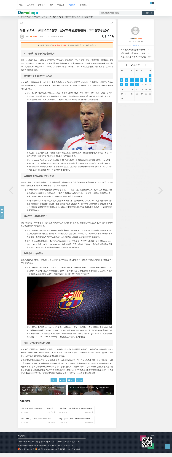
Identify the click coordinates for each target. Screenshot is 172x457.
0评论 (60, 37)
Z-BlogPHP (60, 446)
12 (137, 84)
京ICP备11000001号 (26, 453)
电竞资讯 (81, 3)
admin (31, 37)
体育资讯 (40, 3)
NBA (50, 3)
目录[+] (2, 212)
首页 (20, 3)
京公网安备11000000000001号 (47, 453)
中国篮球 (70, 3)
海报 (70, 380)
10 (126, 84)
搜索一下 (148, 10)
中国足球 (59, 3)
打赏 (54, 380)
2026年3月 (136, 65)
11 (132, 84)
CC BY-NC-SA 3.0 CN (41, 450)
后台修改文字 (40, 446)
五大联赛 (29, 3)
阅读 (62, 380)
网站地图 (21, 440)
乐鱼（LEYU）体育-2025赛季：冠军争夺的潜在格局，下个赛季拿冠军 (68, 17)
